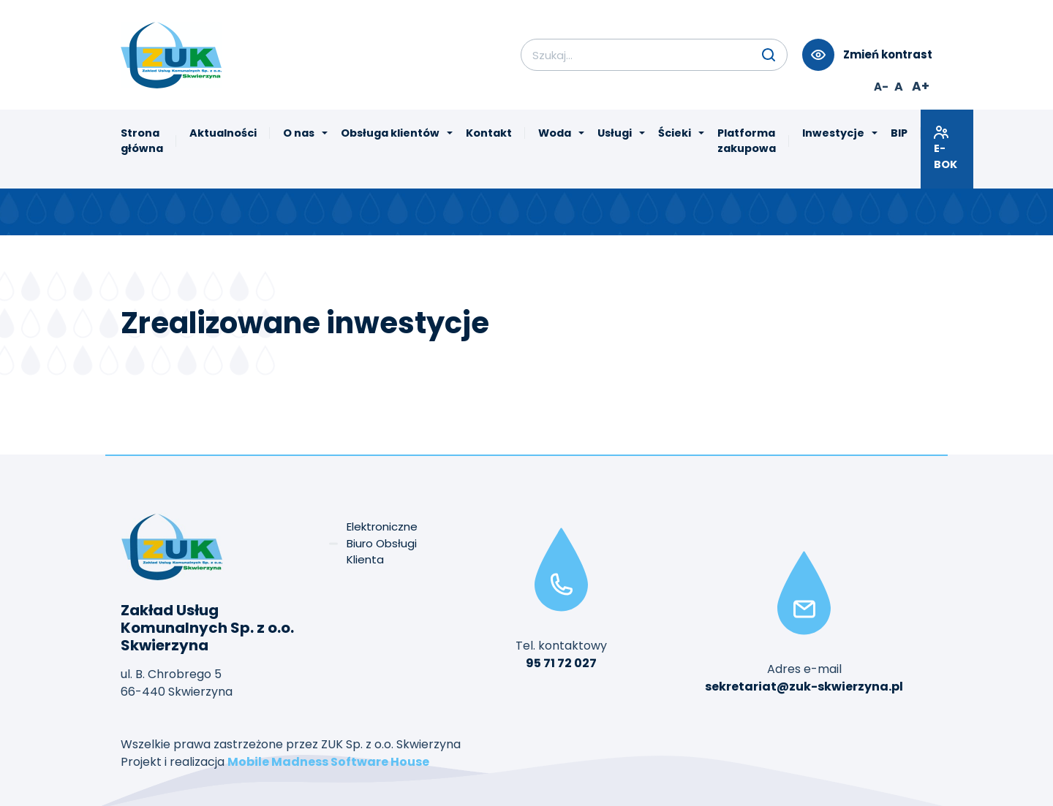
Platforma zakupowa (746, 141)
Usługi (614, 133)
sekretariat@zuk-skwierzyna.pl (804, 686)
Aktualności (223, 133)
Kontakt (489, 133)
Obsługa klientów (390, 133)
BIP (899, 133)
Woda (554, 133)
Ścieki (674, 133)
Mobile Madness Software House (328, 761)
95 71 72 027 (561, 663)
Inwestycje (833, 133)
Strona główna (142, 141)
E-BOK (947, 148)
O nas (298, 133)
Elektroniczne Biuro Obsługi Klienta (382, 543)
